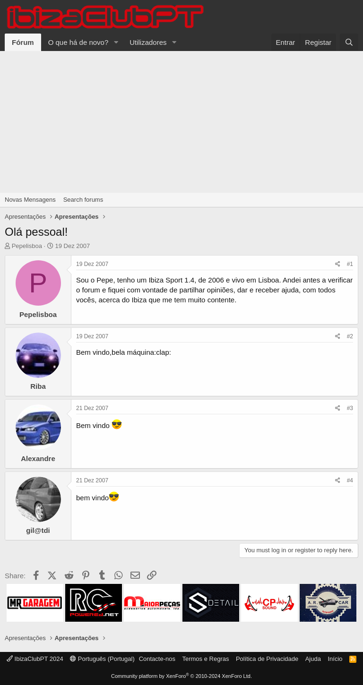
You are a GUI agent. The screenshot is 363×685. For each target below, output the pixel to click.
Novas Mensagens (30, 199)
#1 (350, 264)
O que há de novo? (78, 42)
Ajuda (313, 658)
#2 (350, 336)
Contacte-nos (157, 658)
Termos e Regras (205, 658)
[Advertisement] (181, 122)
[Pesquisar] (349, 42)
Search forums (83, 199)
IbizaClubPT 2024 (35, 658)
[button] (115, 42)
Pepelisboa (27, 245)
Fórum (23, 42)
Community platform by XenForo (181, 676)
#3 (350, 408)
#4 (350, 480)
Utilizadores (148, 42)
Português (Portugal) (102, 658)
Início (335, 658)
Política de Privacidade (267, 658)
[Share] (338, 264)
